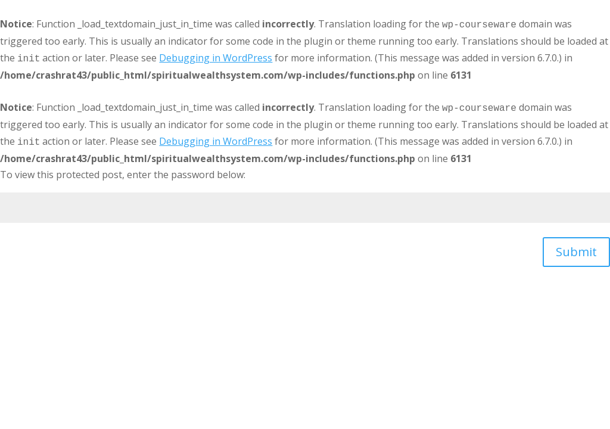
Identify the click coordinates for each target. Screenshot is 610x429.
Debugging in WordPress (215, 57)
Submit (576, 252)
